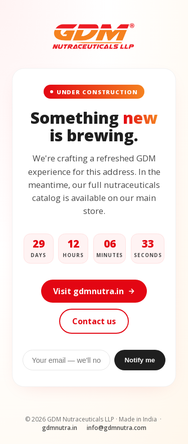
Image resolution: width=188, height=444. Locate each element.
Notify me (139, 360)
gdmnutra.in (59, 427)
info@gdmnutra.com (116, 427)
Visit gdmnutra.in (94, 291)
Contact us (94, 321)
